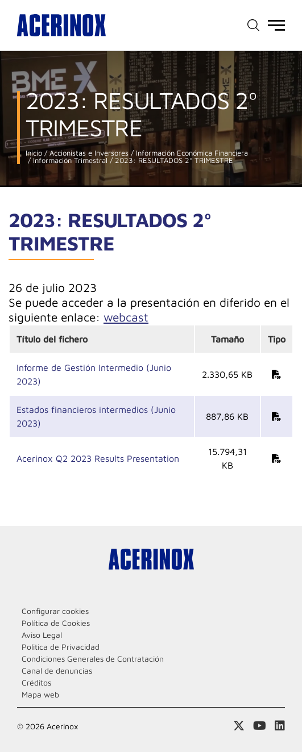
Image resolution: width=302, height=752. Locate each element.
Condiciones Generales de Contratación (93, 658)
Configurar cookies (55, 611)
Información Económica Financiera (191, 153)
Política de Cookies (56, 623)
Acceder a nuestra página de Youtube (259, 726)
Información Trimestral (69, 160)
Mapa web (40, 694)
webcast (126, 317)
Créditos (36, 682)
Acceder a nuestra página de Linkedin (280, 726)
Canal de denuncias (57, 670)
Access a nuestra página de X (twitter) (239, 726)
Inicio (34, 153)
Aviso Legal (42, 635)
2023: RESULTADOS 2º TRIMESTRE (173, 160)
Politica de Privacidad (61, 646)
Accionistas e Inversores (88, 153)
